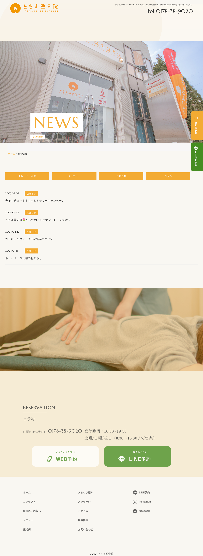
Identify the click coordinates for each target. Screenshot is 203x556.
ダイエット (74, 176)
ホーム (11, 153)
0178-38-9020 (65, 433)
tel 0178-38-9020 (170, 11)
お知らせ (121, 176)
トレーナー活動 (27, 176)
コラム (168, 176)
